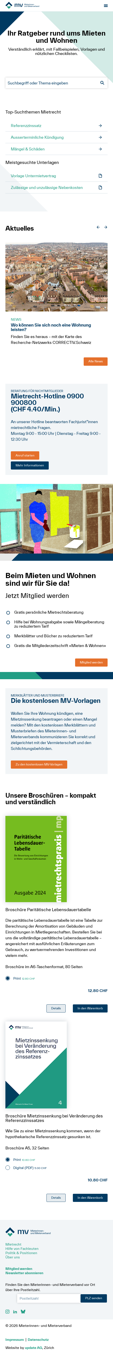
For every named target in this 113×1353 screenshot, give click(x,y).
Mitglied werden (91, 662)
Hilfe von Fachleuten (22, 1248)
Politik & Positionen (21, 1253)
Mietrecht (13, 1244)
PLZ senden (93, 1298)
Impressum (14, 1339)
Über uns (12, 1257)
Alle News (95, 361)
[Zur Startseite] (30, 5)
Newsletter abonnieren (24, 1273)
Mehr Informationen (30, 465)
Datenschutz (38, 1339)
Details (56, 1008)
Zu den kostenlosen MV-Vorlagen (39, 764)
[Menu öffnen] (106, 6)
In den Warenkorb (90, 1008)
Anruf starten (25, 455)
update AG (33, 1348)
